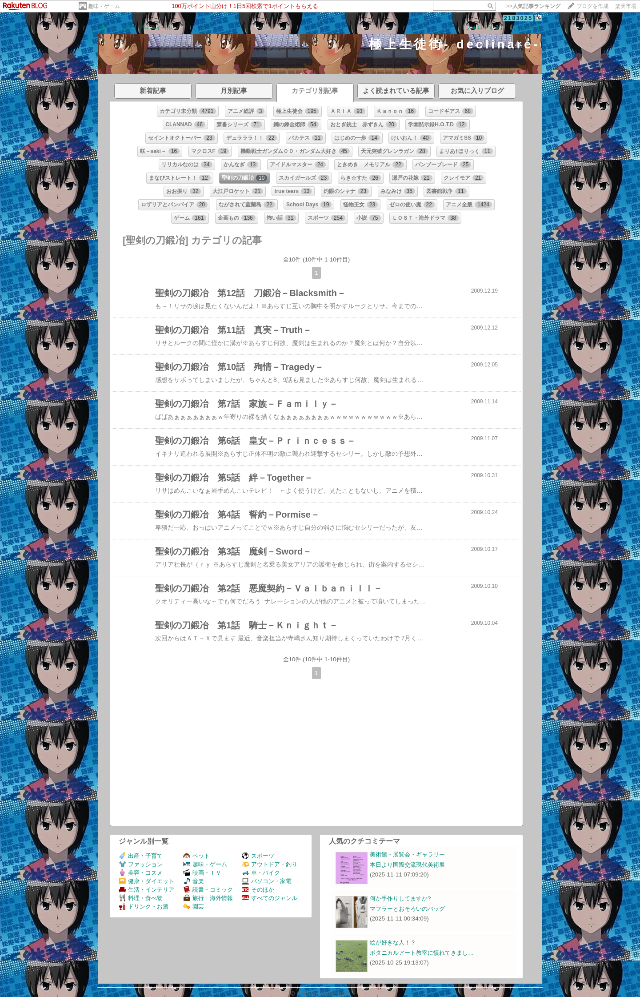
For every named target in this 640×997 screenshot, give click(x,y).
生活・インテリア (146, 889)
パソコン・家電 (267, 881)
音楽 (193, 881)
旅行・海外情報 (208, 898)
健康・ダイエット (146, 881)
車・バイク (261, 872)
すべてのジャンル (269, 898)
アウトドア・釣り (269, 864)
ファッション (141, 864)
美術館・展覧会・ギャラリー (407, 854)
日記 (127, 27)
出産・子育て (141, 855)
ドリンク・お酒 (143, 906)
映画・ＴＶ (202, 872)
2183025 (518, 18)
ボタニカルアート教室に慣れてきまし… (422, 952)
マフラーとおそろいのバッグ (407, 908)
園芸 (193, 906)
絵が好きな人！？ (393, 942)
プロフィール (155, 27)
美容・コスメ (141, 872)
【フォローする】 (483, 27)
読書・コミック (208, 889)
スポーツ (258, 855)
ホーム (108, 27)
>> (533, 6)
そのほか (258, 889)
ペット (196, 855)
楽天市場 (625, 6)
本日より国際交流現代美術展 (407, 864)
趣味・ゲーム (104, 6)
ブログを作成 (592, 6)
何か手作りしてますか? (400, 898)
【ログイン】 (525, 27)
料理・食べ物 (141, 898)
